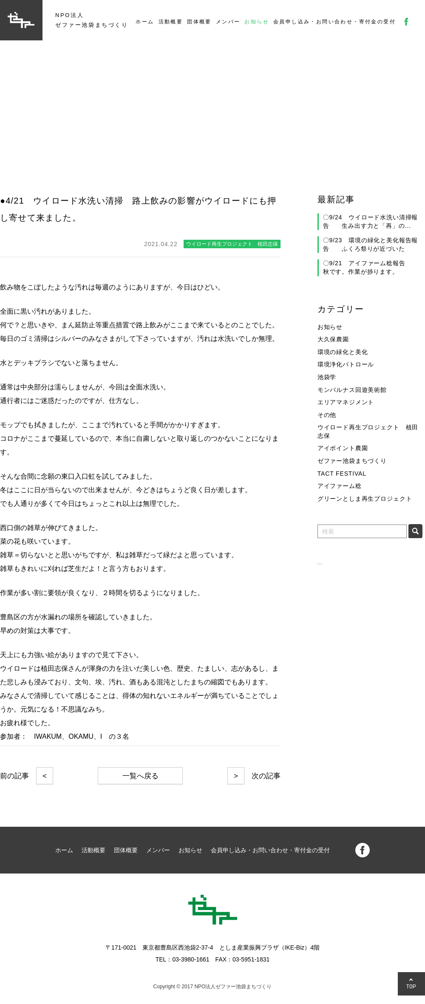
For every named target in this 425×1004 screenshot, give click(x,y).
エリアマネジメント (345, 402)
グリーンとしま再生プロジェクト (364, 498)
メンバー (228, 22)
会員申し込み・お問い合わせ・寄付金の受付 (334, 22)
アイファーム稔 (339, 485)
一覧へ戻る (140, 776)
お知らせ (256, 22)
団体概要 (199, 22)
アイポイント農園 (342, 448)
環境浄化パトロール (345, 364)
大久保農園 (333, 339)
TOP (411, 986)
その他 (327, 414)
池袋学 (327, 377)
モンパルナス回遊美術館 (352, 389)
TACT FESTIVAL (341, 473)
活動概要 (171, 22)
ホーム (145, 22)
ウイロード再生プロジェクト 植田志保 (367, 431)
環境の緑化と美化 (342, 352)
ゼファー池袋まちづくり (352, 460)
